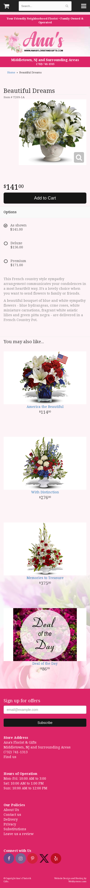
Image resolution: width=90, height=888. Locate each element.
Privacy (10, 824)
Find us (10, 757)
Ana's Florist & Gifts (35, 42)
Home (11, 72)
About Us (11, 810)
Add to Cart (45, 198)
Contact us (12, 815)
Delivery (11, 819)
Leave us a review (19, 834)
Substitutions (15, 829)
